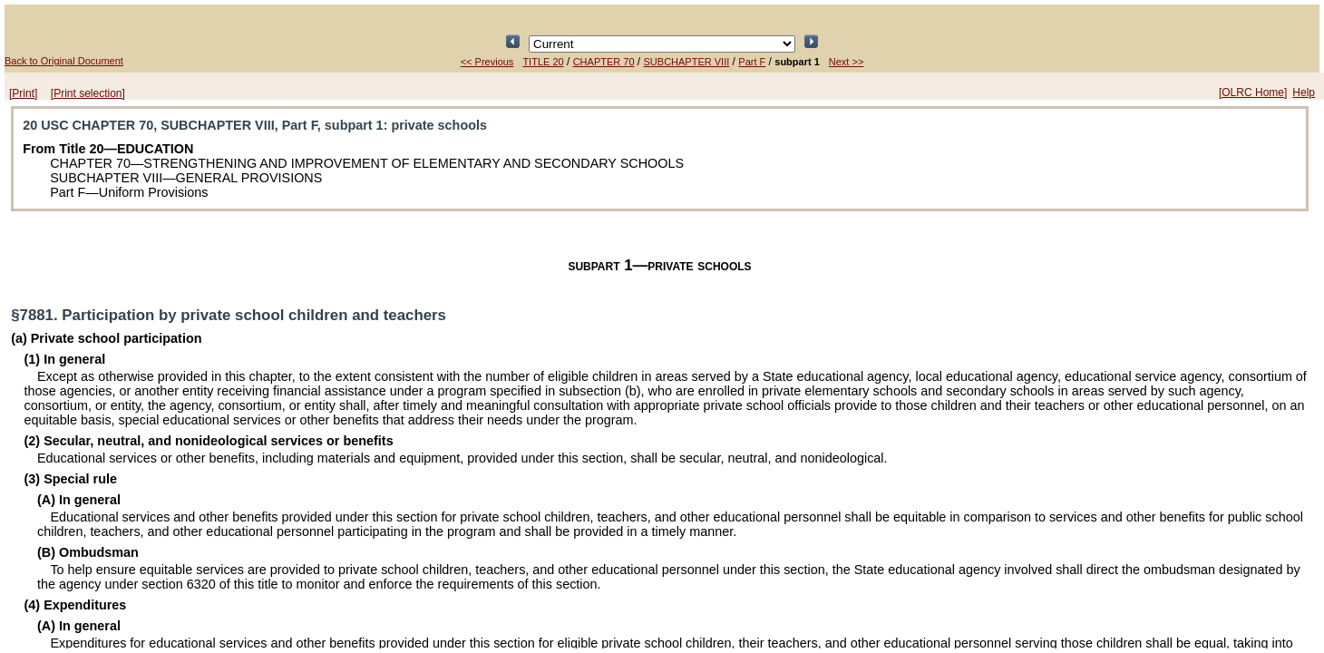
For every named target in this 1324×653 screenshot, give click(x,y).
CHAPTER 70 (604, 61)
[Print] (23, 93)
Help (1303, 92)
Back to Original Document (64, 60)
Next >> (846, 61)
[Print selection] (88, 93)
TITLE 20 (542, 61)
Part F (751, 61)
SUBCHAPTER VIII (687, 61)
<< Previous (487, 61)
